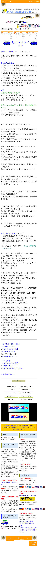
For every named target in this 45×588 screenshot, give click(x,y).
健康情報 (3, 51)
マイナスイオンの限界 (10, 363)
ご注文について (23, 35)
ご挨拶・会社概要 (11, 35)
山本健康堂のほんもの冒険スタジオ (20, 11)
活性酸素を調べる (8, 351)
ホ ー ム (5, 34)
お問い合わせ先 (12, 527)
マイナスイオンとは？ (10, 349)
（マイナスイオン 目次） (10, 344)
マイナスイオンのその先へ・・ (13, 368)
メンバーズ (32, 1)
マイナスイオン (12, 51)
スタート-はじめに (9, 346)
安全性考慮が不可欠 (9, 356)
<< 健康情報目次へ (7, 374)
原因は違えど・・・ (9, 366)
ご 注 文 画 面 (17, 34)
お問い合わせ (16, 22)
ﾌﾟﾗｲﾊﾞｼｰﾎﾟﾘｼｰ (30, 34)
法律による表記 (36, 35)
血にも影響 (6, 361)
